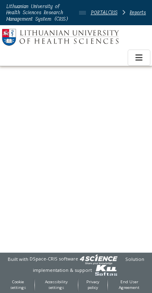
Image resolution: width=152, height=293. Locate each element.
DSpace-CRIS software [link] (54, 259)
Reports (138, 12)
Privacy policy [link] (92, 285)
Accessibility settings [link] (56, 285)
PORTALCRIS (104, 12)
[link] (98, 259)
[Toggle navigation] (139, 58)
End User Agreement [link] (129, 285)
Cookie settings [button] (18, 285)
